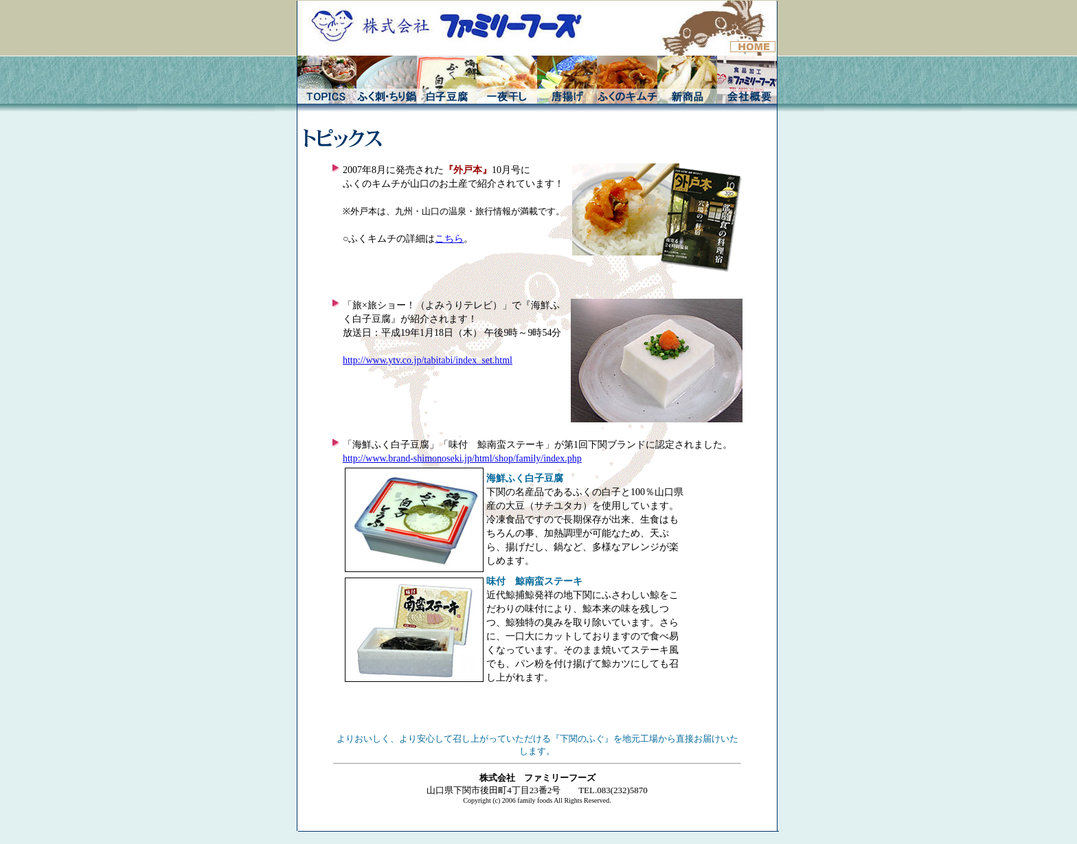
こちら (449, 238)
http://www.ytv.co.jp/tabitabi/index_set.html (427, 360)
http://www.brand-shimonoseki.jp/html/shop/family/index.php (462, 458)
